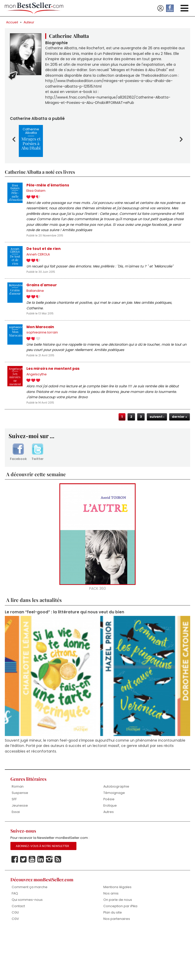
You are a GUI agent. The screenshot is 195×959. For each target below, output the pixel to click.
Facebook (18, 475)
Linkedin (40, 886)
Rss (58, 886)
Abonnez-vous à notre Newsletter (43, 872)
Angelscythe (36, 394)
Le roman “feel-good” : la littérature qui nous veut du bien (65, 636)
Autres (108, 837)
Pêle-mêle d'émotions (48, 196)
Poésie (109, 824)
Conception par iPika (120, 933)
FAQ (15, 920)
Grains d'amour (41, 301)
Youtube (32, 886)
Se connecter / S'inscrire (160, 8)
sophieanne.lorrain (42, 351)
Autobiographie (116, 811)
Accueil (12, 22)
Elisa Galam (35, 202)
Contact (18, 933)
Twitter (37, 475)
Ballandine (35, 307)
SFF (14, 824)
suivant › (156, 439)
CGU (15, 939)
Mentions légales (117, 913)
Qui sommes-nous (27, 926)
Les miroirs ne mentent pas (52, 388)
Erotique (110, 831)
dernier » (179, 439)
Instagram (49, 886)
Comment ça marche (29, 913)
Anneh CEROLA (38, 269)
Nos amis (111, 920)
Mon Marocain (40, 345)
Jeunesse (20, 831)
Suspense (20, 818)
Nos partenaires (116, 946)
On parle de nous (117, 926)
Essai (16, 837)
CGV (15, 946)
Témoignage (114, 818)
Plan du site (112, 939)
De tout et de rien (43, 263)
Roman (18, 811)
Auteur (29, 22)
